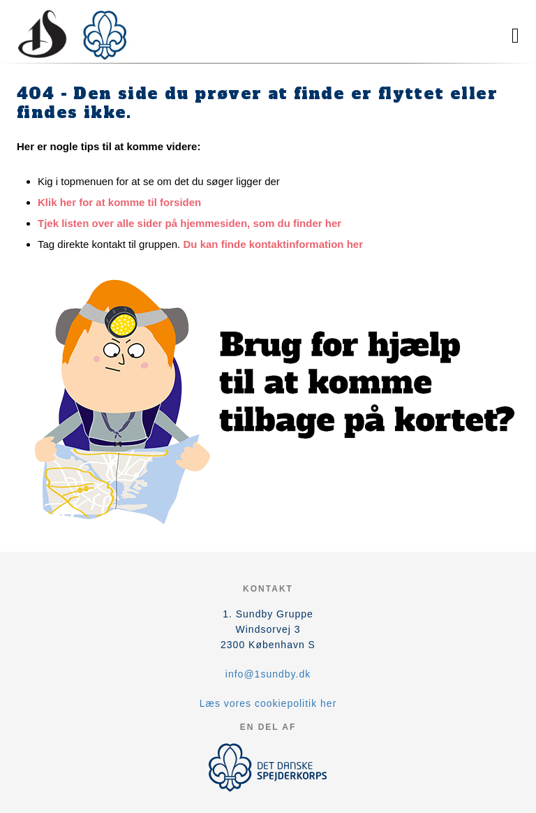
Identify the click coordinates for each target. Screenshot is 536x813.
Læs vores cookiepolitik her (268, 703)
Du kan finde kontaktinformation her (273, 244)
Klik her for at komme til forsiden (119, 202)
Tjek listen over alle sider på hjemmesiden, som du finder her (189, 223)
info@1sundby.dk (268, 674)
